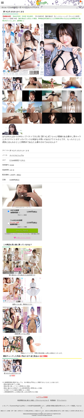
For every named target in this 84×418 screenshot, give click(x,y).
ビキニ (22, 160)
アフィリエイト (62, 400)
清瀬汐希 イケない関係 (22, 320)
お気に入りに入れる (22, 238)
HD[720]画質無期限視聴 (15, 211)
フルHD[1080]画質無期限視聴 (16, 222)
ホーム (4, 7)
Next (79, 49)
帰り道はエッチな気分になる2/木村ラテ (22, 262)
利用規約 (53, 400)
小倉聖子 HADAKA (22, 350)
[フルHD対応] (13, 7)
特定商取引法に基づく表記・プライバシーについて (33, 400)
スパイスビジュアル (17, 155)
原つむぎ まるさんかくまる (12, 367)
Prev (5, 49)
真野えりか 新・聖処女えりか (22, 291)
